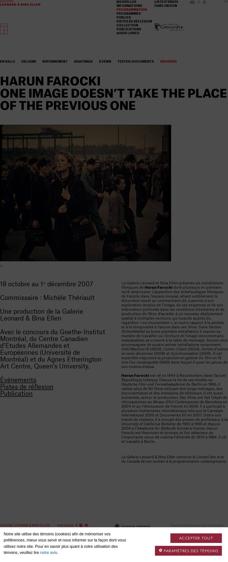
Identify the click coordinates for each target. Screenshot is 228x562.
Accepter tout (196, 538)
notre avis (48, 553)
